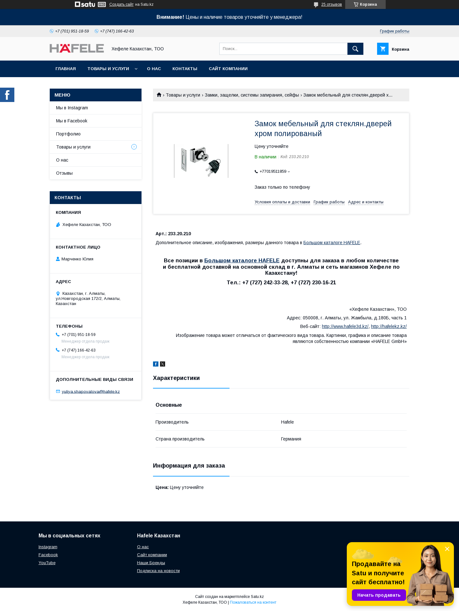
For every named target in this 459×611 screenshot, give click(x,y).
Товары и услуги (108, 68)
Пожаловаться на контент (253, 602)
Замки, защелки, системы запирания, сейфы (252, 95)
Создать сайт (121, 4)
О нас (154, 68)
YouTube (47, 562)
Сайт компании (228, 68)
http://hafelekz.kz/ (389, 326)
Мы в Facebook (71, 120)
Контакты (184, 68)
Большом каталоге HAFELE (331, 242)
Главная (65, 68)
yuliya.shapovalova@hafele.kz (91, 391)
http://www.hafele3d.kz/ (345, 326)
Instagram (48, 546)
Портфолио (68, 133)
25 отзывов (331, 4)
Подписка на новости (158, 570)
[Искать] (355, 49)
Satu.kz (257, 596)
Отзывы (64, 173)
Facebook (48, 554)
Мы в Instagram (72, 107)
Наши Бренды (151, 562)
